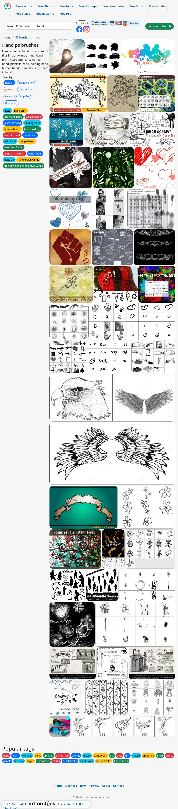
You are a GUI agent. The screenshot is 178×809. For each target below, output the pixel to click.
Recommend (26, 89)
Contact (118, 786)
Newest (9, 89)
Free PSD (65, 14)
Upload (82, 23)
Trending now (26, 82)
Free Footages (88, 6)
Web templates (114, 6)
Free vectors (23, 6)
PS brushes (22, 37)
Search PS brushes (18, 26)
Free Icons (137, 6)
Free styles (22, 14)
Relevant (10, 96)
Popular (24, 96)
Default (9, 82)
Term (83, 786)
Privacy (94, 786)
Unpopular (11, 103)
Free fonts (66, 6)
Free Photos (46, 6)
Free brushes (158, 6)
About (106, 786)
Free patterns (44, 14)
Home (7, 37)
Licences (71, 786)
